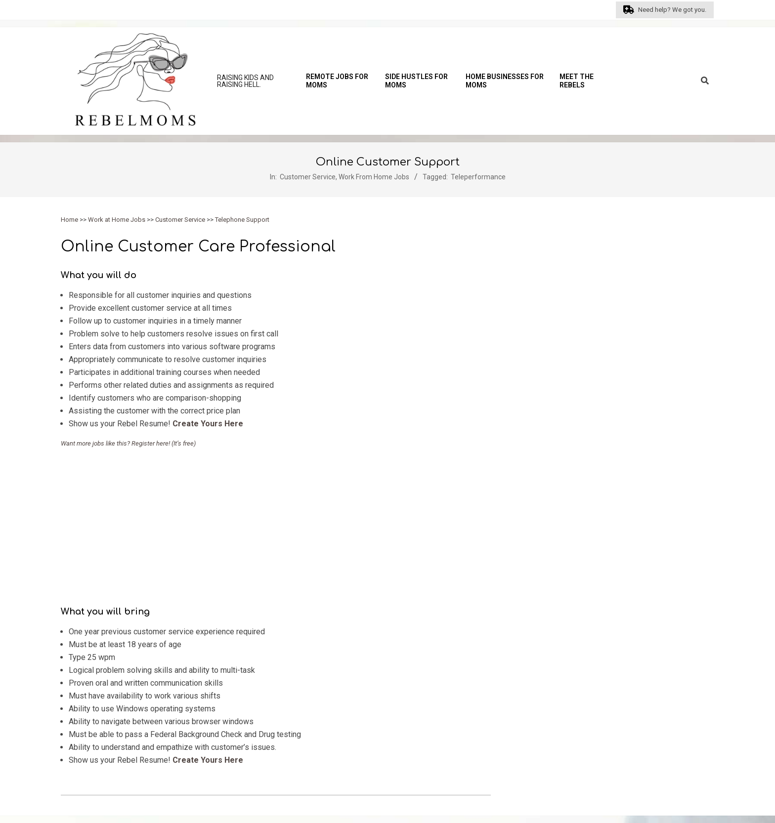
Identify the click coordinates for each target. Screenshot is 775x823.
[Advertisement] (276, 524)
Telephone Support (242, 219)
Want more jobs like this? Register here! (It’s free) (128, 443)
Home (69, 219)
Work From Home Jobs (374, 177)
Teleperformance (478, 177)
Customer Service (308, 177)
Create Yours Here (207, 423)
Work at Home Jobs (116, 219)
